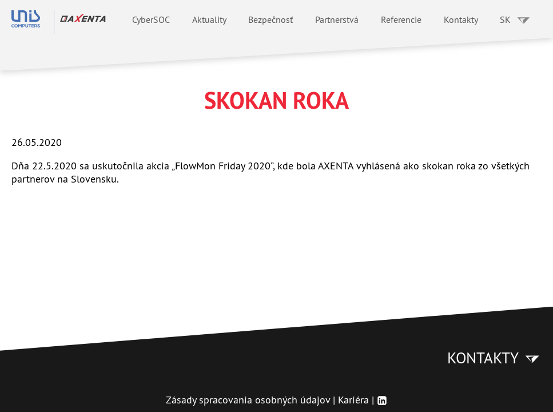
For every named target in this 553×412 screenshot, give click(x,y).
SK (515, 19)
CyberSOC (151, 19)
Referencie (401, 19)
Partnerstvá (337, 19)
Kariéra (353, 399)
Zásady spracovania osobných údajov (248, 399)
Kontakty (461, 19)
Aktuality (209, 19)
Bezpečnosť (270, 19)
